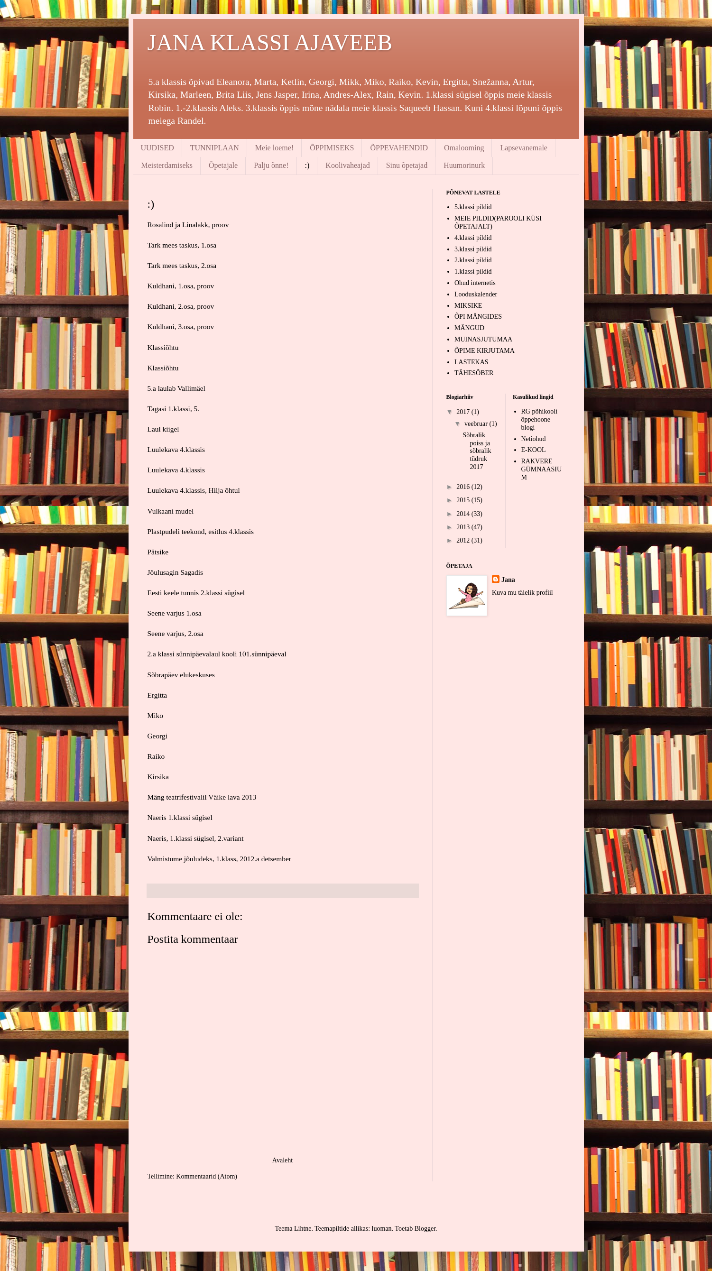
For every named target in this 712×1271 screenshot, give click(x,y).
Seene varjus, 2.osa (175, 633)
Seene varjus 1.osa (175, 613)
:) (307, 165)
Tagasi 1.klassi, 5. (174, 409)
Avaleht (282, 1160)
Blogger (425, 1228)
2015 (464, 500)
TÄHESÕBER (473, 373)
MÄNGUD (469, 328)
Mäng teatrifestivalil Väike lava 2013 (202, 797)
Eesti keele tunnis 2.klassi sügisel (196, 593)
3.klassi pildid (473, 249)
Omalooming (464, 148)
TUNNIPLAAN (214, 148)
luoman (382, 1228)
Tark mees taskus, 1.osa (182, 245)
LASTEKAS (471, 362)
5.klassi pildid (473, 207)
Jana (508, 579)
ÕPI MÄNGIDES (478, 316)
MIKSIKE (468, 305)
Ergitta (157, 695)
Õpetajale (223, 165)
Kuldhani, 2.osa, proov (181, 306)
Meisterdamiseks (167, 165)
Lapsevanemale (523, 148)
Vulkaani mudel (171, 511)
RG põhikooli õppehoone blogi (539, 419)
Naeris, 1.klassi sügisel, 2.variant (196, 838)
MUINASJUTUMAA (483, 339)
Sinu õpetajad (407, 165)
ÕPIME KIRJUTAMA (484, 350)
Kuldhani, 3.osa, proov (181, 326)
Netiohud (533, 438)
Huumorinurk (464, 165)
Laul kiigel (163, 429)
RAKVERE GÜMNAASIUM (541, 469)
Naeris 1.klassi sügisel (180, 817)
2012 (464, 540)
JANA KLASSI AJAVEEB (270, 42)
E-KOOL (533, 449)
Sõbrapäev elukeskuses (181, 675)
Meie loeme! (274, 148)
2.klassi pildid (473, 260)
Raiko (156, 756)
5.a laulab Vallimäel (176, 388)
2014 (464, 513)
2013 (464, 527)
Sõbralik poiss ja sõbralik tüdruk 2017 (476, 451)
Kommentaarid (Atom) (206, 1176)
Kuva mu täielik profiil (522, 592)
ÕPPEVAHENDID (399, 148)
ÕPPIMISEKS (332, 148)
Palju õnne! (271, 165)
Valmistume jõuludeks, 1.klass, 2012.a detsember (220, 859)
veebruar (476, 423)
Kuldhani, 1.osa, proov (181, 286)
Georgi (157, 736)
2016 (464, 486)
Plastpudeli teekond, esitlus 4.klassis (201, 531)
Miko (155, 715)
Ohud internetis (475, 282)
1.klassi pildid (473, 271)
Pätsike (158, 552)
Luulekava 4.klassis (176, 449)
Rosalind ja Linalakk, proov (188, 225)
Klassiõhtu (163, 347)
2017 (464, 411)
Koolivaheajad (347, 165)
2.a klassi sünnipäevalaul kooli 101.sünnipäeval (217, 654)
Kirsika (158, 777)
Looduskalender (475, 294)
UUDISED (157, 148)
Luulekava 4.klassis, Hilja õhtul (194, 490)
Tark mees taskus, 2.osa (182, 265)
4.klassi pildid (473, 237)
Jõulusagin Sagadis (175, 572)
